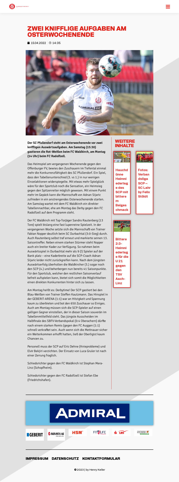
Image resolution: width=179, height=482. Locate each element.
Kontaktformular (101, 458)
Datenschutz (65, 458)
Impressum (37, 458)
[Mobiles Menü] (168, 6)
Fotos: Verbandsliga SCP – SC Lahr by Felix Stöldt (144, 183)
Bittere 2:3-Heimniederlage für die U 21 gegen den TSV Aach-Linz (122, 261)
